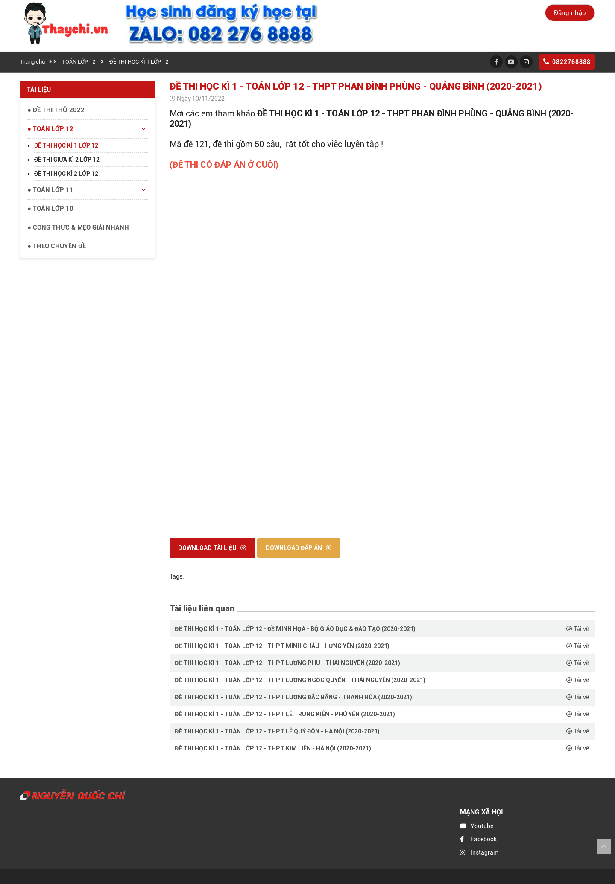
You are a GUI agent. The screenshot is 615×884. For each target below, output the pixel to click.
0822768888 (567, 61)
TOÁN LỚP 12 (78, 61)
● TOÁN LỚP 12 (87, 129)
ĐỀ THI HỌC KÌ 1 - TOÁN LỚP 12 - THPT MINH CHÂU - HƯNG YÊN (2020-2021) (282, 646)
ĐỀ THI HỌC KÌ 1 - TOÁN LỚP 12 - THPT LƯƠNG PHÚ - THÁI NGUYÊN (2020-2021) (287, 663)
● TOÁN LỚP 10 (50, 208)
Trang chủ (32, 61)
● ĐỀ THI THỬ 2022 (56, 110)
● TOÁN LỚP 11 (87, 190)
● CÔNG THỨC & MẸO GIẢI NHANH (78, 227)
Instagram (484, 852)
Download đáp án (299, 547)
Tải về (577, 628)
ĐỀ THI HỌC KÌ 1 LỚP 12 (138, 61)
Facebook (484, 839)
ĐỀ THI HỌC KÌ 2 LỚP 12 (66, 173)
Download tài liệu (212, 547)
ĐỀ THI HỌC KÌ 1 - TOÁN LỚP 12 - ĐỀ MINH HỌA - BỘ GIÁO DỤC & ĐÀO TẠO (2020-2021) (295, 628)
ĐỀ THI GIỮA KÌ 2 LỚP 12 (67, 159)
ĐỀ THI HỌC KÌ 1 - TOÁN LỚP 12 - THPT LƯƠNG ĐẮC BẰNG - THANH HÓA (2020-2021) (293, 697)
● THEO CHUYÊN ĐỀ (56, 246)
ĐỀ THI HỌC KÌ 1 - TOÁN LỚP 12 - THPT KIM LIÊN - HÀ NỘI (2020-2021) (273, 748)
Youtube (482, 826)
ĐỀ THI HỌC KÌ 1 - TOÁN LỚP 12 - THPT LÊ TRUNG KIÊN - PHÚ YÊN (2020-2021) (285, 714)
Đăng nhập (570, 13)
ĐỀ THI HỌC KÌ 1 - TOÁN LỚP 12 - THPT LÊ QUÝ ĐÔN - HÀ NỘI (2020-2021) (277, 731)
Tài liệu (39, 89)
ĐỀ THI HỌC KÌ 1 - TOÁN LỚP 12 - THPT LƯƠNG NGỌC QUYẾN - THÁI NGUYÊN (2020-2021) (300, 680)
